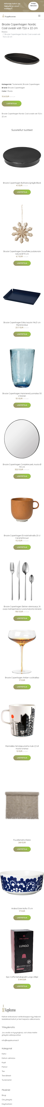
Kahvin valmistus (8, 1058)
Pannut (4, 1067)
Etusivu (4, 32)
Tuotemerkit (17, 84)
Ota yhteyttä (7, 1100)
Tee (3, 1071)
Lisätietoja (12, 103)
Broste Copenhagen (31, 84)
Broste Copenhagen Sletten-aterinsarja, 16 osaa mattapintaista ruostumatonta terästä (22, 607)
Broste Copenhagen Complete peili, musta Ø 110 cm (22, 465)
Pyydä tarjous (33, 5)
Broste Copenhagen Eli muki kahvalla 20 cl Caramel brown (22, 536)
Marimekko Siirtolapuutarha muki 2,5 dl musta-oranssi (22, 747)
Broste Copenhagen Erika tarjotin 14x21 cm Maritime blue (22, 323)
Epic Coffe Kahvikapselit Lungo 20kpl (22, 977)
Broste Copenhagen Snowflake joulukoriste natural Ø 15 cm (22, 252)
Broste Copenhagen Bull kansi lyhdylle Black (22, 183)
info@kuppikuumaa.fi (10, 1040)
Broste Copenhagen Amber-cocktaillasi (22, 677)
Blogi (4, 1095)
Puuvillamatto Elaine (22, 840)
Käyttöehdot (7, 1104)
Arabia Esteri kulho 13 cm (22, 908)
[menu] (39, 16)
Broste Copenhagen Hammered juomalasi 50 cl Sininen (22, 394)
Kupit (4, 1062)
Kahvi (4, 1054)
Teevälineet (6, 1075)
